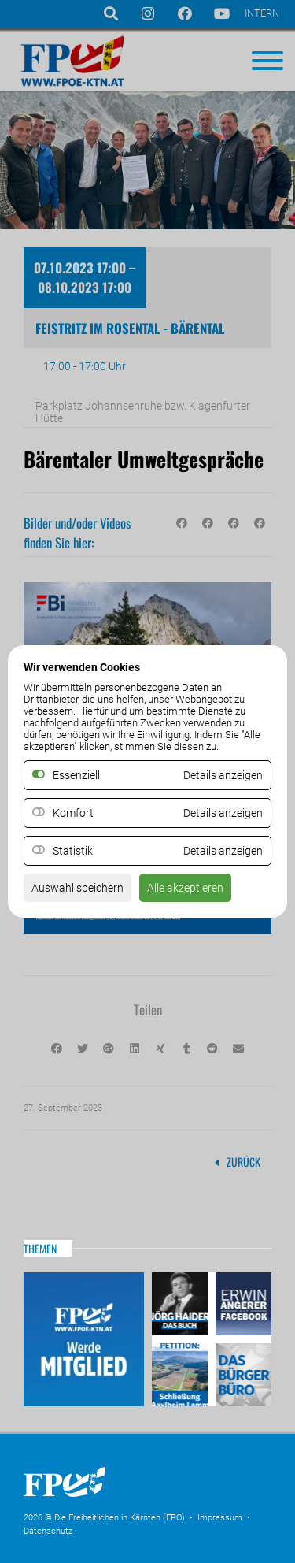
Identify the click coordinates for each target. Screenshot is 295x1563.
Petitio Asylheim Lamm (182, 1372)
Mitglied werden (84, 1339)
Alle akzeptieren (185, 888)
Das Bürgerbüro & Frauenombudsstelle (241, 1372)
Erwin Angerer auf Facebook (241, 1305)
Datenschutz (48, 1531)
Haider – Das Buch (182, 1305)
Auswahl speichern (77, 888)
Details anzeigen (223, 813)
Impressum (219, 1518)
